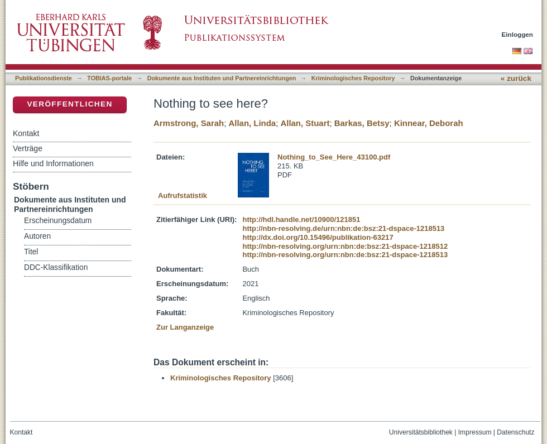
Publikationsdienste (43, 78)
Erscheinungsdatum (58, 220)
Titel (31, 252)
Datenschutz (515, 432)
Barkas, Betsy (362, 123)
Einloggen (518, 34)
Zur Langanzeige (185, 327)
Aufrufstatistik (182, 195)
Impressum (475, 432)
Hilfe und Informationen (53, 163)
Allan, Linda (252, 123)
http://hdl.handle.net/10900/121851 (301, 219)
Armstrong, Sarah (188, 123)
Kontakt (26, 133)
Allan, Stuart (304, 123)
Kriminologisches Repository (353, 78)
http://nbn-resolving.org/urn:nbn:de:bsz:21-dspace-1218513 (345, 254)
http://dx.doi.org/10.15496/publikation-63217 (317, 237)
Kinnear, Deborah (428, 123)
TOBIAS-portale (109, 78)
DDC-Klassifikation (56, 267)
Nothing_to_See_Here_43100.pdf (333, 157)
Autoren (37, 236)
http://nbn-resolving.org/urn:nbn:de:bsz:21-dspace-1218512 (345, 246)
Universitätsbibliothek (421, 432)
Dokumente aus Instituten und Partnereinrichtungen (221, 78)
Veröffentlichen (69, 104)
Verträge (27, 148)
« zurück (516, 78)
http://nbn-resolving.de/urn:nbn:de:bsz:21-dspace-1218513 (343, 228)
